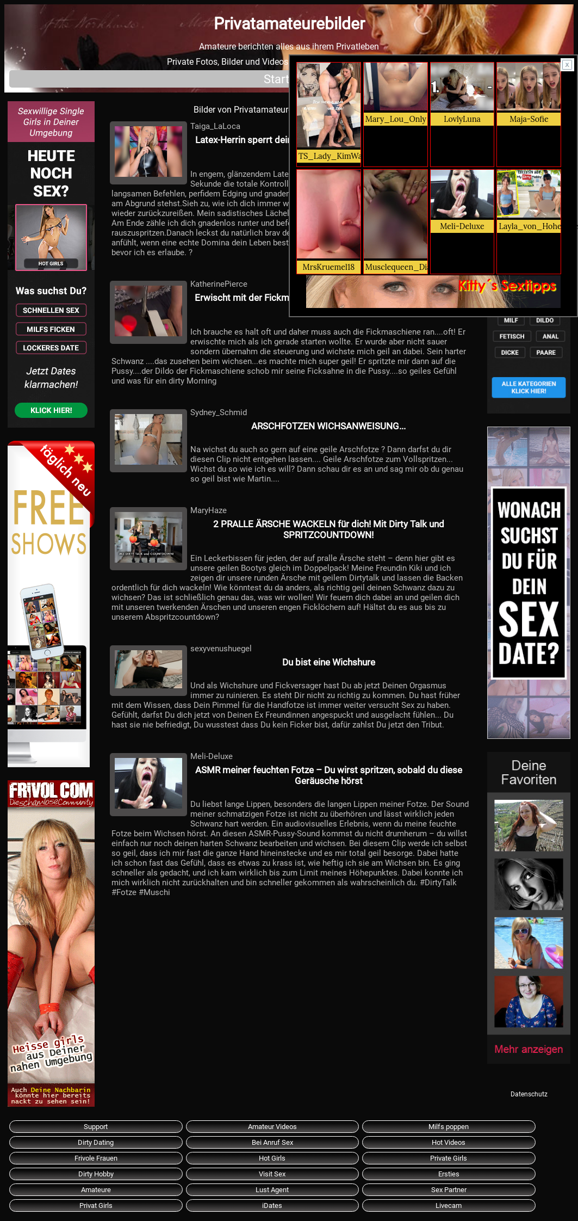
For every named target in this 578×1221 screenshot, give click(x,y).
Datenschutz (529, 1094)
